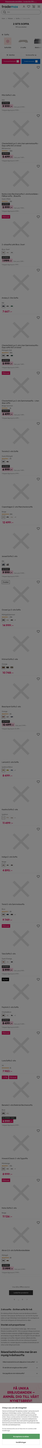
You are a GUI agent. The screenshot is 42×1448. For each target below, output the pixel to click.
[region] (21, 1425)
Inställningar (21, 1442)
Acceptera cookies (21, 1436)
